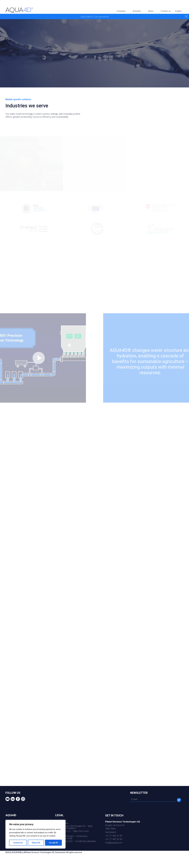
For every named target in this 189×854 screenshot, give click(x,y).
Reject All (36, 843)
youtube (169, 4)
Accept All (53, 843)
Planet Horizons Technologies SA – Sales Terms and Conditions (74, 827)
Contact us (166, 11)
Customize (18, 843)
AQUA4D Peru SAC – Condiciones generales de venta (75, 842)
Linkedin (174, 4)
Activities (137, 11)
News (150, 11)
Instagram (184, 4)
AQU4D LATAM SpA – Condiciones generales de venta (71, 837)
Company (121, 11)
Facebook (179, 4)
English (178, 11)
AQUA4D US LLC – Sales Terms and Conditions (71, 832)
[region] (35, 834)
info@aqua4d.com (113, 842)
